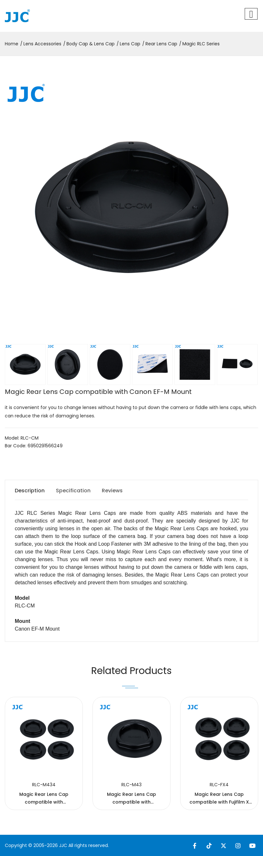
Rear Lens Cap (161, 44)
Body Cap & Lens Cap (90, 44)
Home (11, 44)
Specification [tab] (73, 490)
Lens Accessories (42, 44)
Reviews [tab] (112, 490)
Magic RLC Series (201, 44)
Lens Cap (130, 44)
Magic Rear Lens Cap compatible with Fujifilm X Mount (219, 802)
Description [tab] (30, 490)
